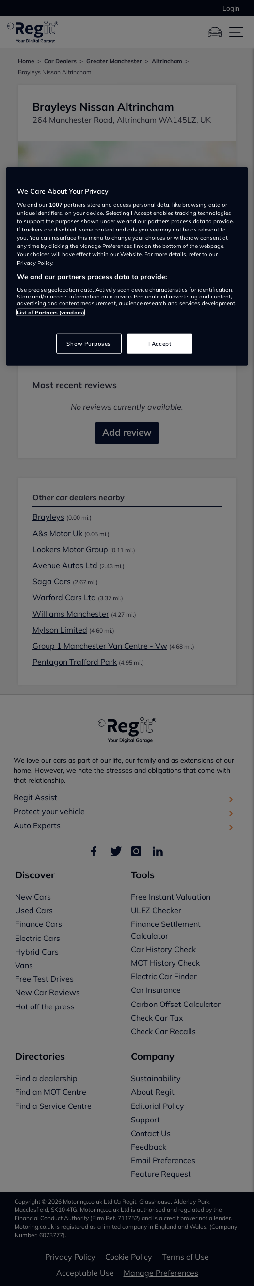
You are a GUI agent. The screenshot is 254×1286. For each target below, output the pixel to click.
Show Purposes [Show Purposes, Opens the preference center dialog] (88, 343)
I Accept (160, 343)
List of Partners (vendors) (50, 312)
